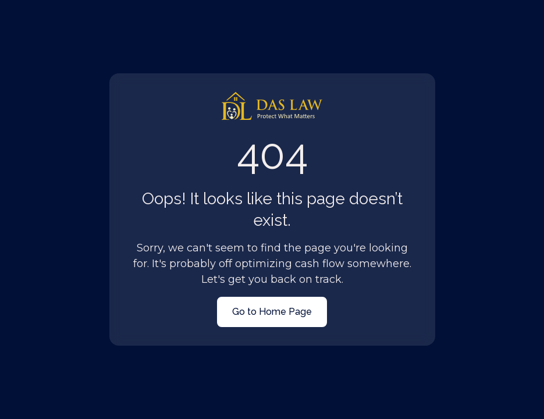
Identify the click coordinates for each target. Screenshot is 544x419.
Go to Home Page (272, 311)
